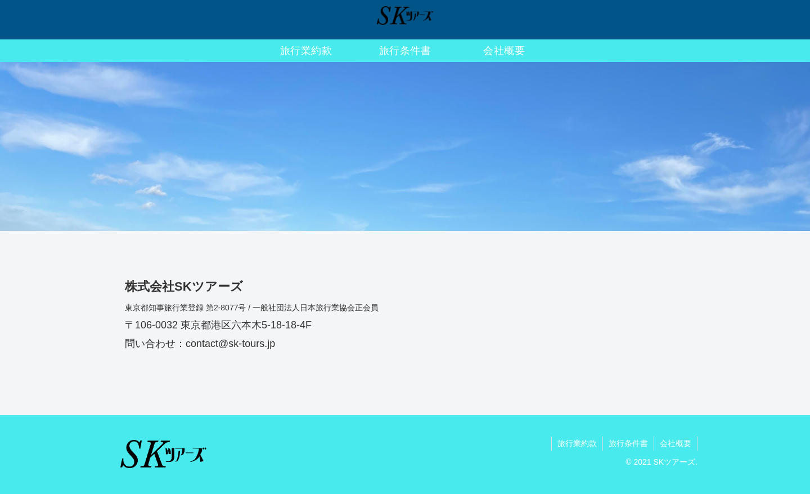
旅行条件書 (628, 443)
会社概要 (675, 443)
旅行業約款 (577, 443)
